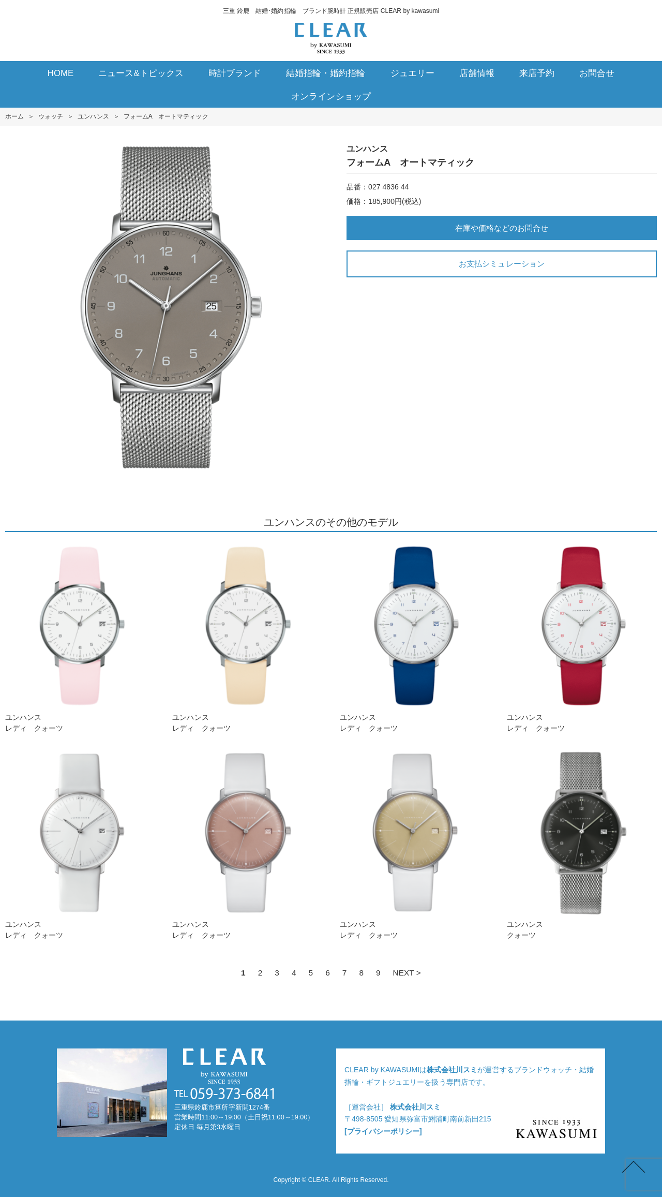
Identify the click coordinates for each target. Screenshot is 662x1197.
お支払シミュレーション (501, 263)
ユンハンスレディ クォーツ (80, 637)
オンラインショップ (330, 96)
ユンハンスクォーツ (582, 844)
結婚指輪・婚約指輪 (325, 73)
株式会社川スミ (452, 1070)
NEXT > (407, 972)
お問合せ (596, 73)
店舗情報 (476, 73)
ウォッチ (50, 116)
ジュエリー (412, 73)
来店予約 (536, 73)
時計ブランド (234, 73)
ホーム (14, 116)
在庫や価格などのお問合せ (501, 228)
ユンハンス (93, 116)
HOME (61, 73)
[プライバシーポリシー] (383, 1131)
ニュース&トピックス (141, 73)
